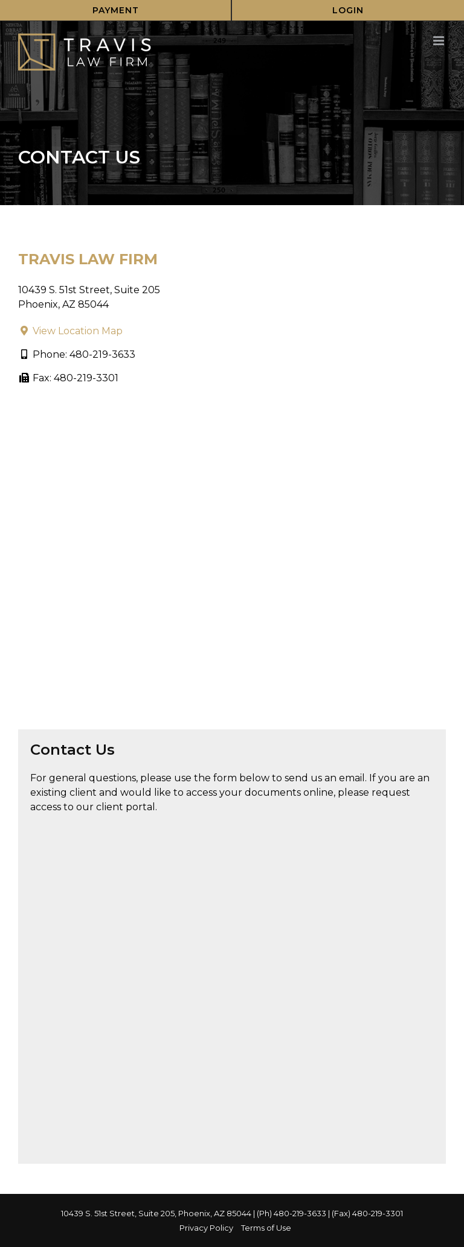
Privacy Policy (206, 1228)
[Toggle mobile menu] (439, 40)
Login (348, 10)
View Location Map (70, 331)
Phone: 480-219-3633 (76, 354)
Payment (115, 10)
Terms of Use (266, 1228)
